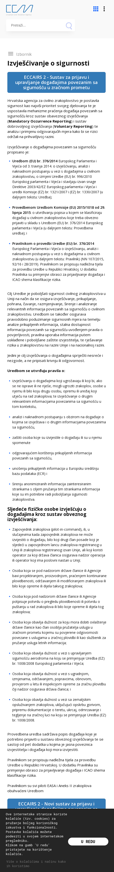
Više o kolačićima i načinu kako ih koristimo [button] (36, 863)
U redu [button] (88, 841)
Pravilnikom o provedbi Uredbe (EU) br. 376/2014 (53, 243)
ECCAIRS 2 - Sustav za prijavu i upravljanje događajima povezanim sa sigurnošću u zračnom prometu (56, 82)
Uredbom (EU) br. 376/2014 (35, 161)
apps (96, 9)
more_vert (104, 9)
